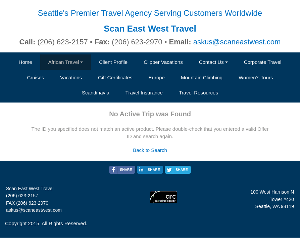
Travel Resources (198, 92)
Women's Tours (256, 77)
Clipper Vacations (163, 62)
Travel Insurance (144, 92)
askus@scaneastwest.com (237, 42)
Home (25, 62)
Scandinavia (95, 92)
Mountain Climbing (201, 77)
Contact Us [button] (211, 62)
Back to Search (150, 150)
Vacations (71, 77)
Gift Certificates (115, 77)
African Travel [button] (63, 62)
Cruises (35, 77)
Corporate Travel (263, 62)
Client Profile (113, 62)
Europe (157, 77)
